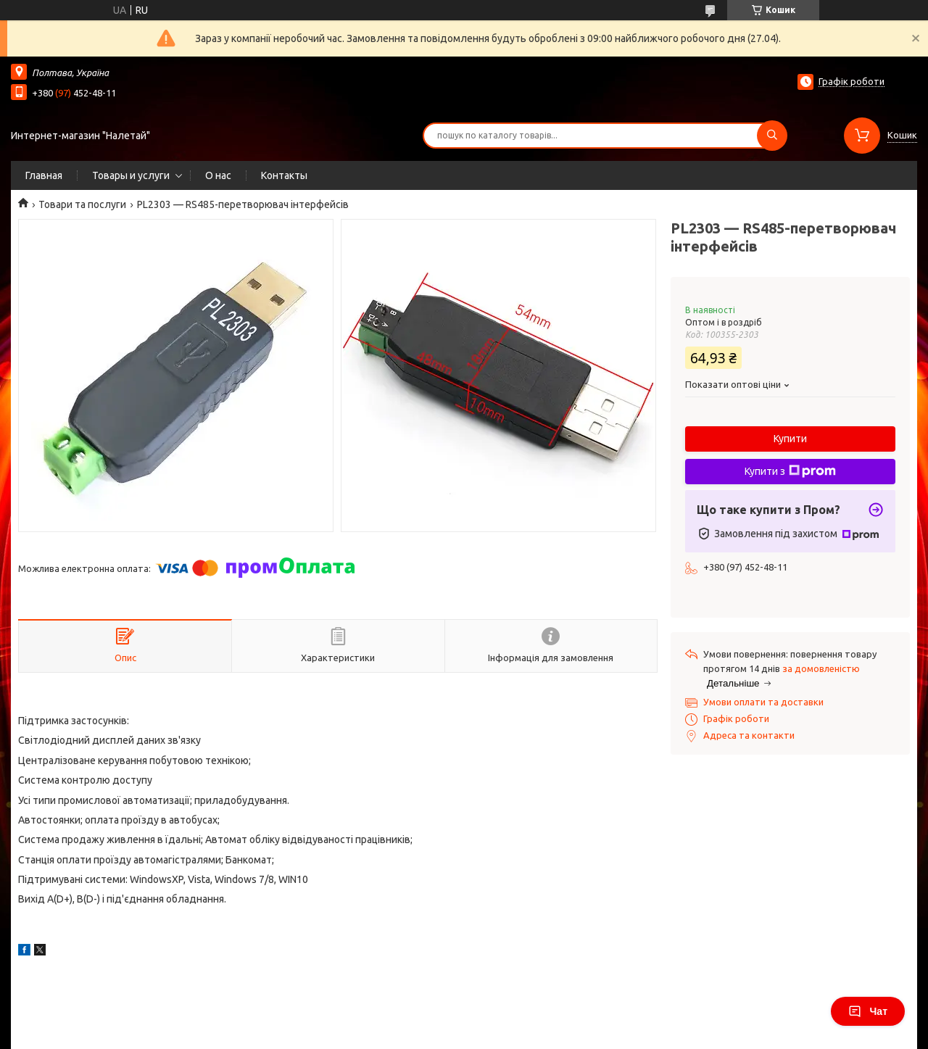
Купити (790, 438)
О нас (218, 175)
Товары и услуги (131, 175)
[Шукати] (772, 135)
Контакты (284, 175)
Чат (867, 1011)
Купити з (790, 471)
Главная (43, 175)
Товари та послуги (82, 204)
